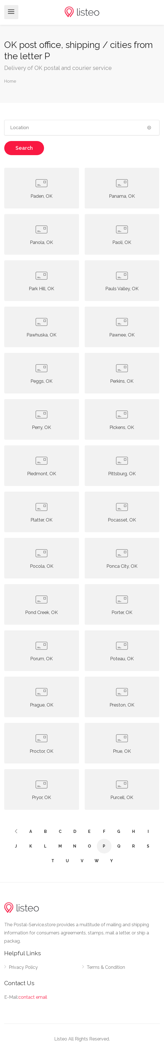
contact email (32, 997)
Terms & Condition (106, 967)
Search (24, 148)
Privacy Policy (23, 967)
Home (10, 81)
